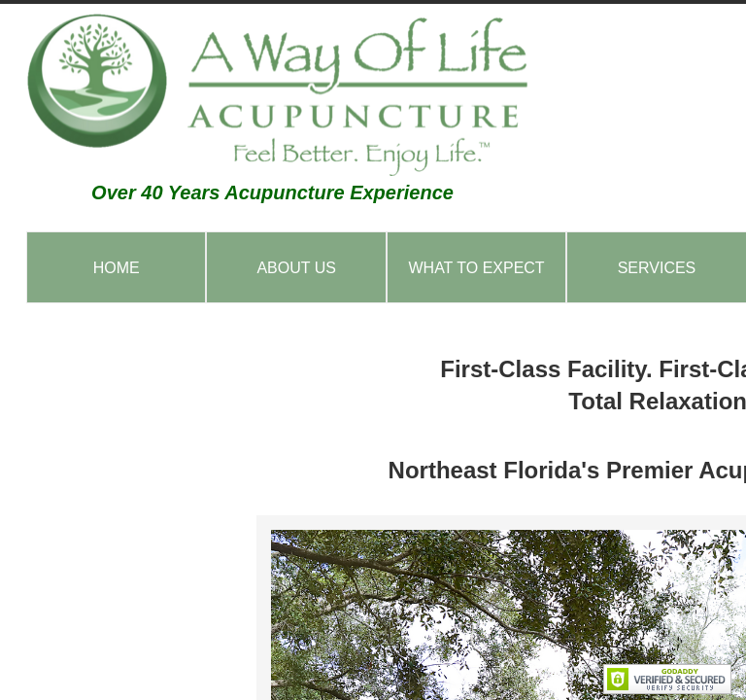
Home (116, 268)
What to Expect (476, 268)
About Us (296, 268)
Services (657, 268)
